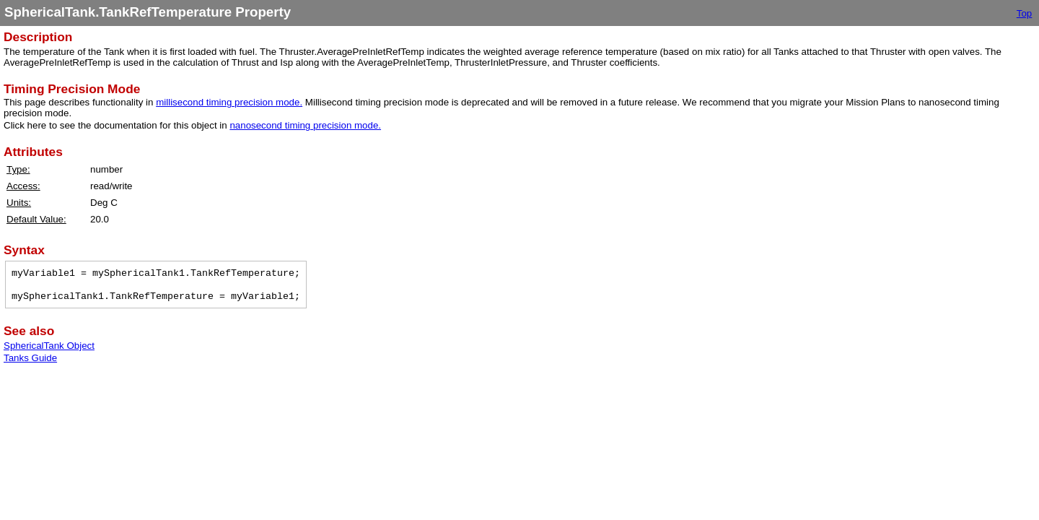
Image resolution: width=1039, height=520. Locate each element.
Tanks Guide (30, 357)
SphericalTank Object (49, 345)
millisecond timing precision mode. (229, 102)
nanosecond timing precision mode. (305, 125)
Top (1025, 13)
